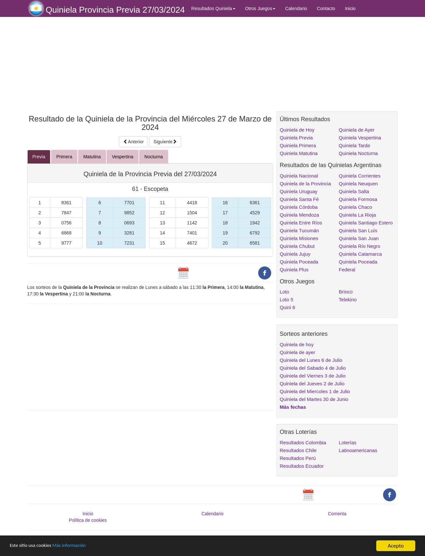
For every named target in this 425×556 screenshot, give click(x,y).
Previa (39, 156)
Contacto (326, 8)
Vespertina (122, 156)
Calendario (296, 8)
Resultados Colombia (303, 442)
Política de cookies (88, 520)
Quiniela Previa (296, 137)
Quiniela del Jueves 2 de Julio (312, 383)
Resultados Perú (298, 458)
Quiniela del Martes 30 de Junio (314, 399)
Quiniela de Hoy (297, 130)
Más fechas (293, 407)
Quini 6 (287, 307)
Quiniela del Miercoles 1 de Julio (315, 391)
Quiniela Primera (298, 145)
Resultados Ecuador (302, 466)
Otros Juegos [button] (260, 8)
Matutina (92, 156)
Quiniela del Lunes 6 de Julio (311, 360)
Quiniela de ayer (297, 352)
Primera (64, 156)
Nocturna (153, 156)
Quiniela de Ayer (357, 130)
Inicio (350, 8)
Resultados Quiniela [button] (213, 8)
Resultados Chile (298, 450)
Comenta (337, 513)
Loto (284, 291)
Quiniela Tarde (354, 145)
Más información (77, 546)
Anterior (133, 141)
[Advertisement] (150, 64)
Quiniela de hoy (296, 344)
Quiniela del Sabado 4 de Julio (313, 368)
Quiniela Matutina (299, 153)
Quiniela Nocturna (358, 153)
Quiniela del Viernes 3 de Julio (312, 375)
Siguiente (165, 141)
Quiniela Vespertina (360, 137)
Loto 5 (286, 299)
